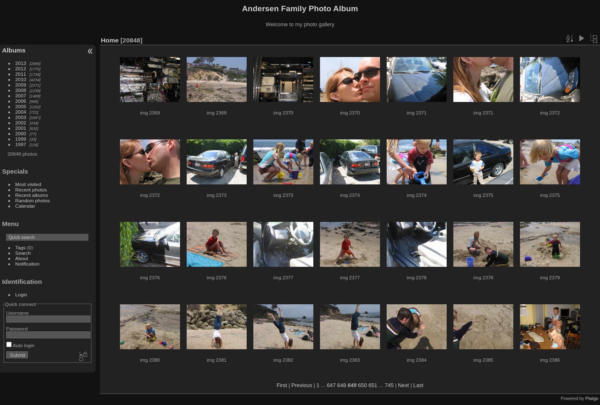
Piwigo (591, 398)
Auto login (20, 345)
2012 (20, 68)
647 (331, 385)
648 (341, 385)
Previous (301, 385)
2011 (20, 74)
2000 (20, 133)
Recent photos (31, 189)
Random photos (32, 200)
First (282, 385)
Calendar (25, 206)
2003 (20, 117)
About (21, 258)
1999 (20, 139)
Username (17, 313)
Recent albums (31, 195)
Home (110, 40)
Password (17, 328)
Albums (13, 50)
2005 (20, 106)
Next (403, 385)
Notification (27, 263)
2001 (20, 128)
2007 (20, 95)
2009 (20, 84)
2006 (20, 101)
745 (389, 385)
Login (21, 294)
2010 (20, 79)
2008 (20, 90)
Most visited (28, 184)
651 (372, 385)
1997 (20, 144)
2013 (20, 63)
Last (418, 385)
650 (362, 385)
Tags (20, 247)
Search (23, 253)
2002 (20, 122)
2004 (20, 111)
